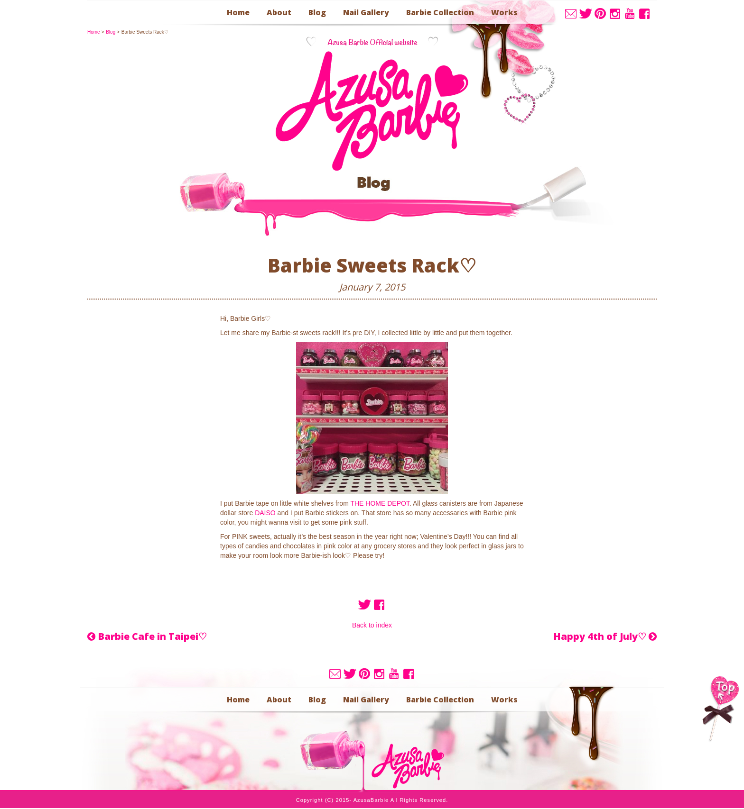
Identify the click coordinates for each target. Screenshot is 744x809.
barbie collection (440, 12)
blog (317, 12)
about (279, 12)
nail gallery (366, 12)
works (504, 12)
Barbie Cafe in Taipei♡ (147, 636)
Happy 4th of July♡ (605, 636)
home (238, 12)
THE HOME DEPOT (379, 503)
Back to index (372, 625)
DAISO (265, 513)
